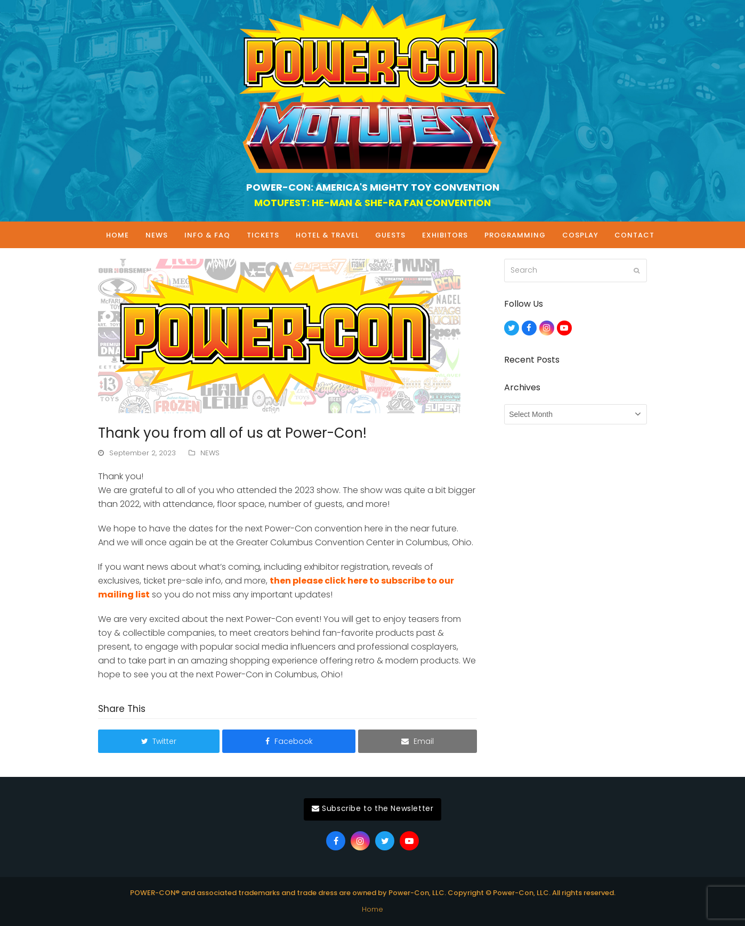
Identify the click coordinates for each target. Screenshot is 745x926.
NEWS (210, 453)
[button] (159, 741)
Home (372, 909)
